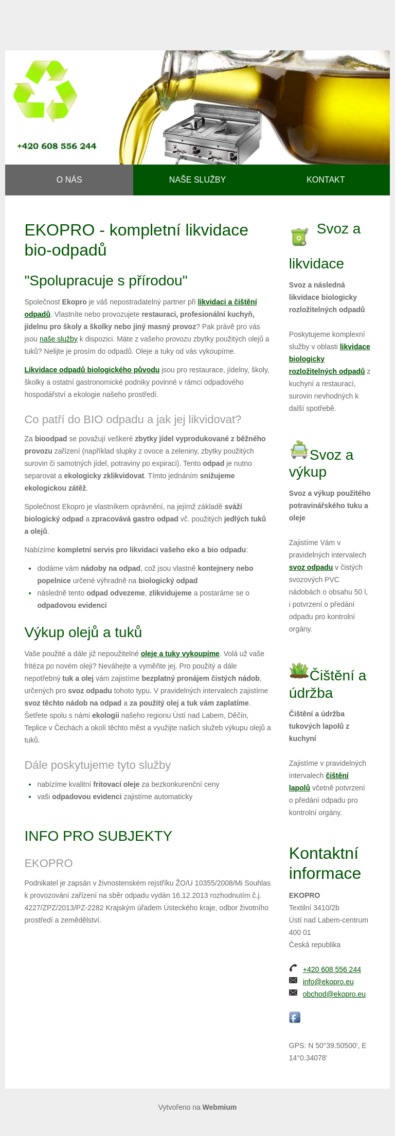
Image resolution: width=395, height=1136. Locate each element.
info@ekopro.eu (328, 982)
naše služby (59, 339)
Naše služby (197, 179)
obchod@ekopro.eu (334, 994)
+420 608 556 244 (332, 969)
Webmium (220, 1107)
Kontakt (326, 179)
